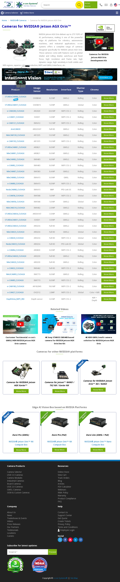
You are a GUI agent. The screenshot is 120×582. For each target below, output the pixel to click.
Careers (10, 536)
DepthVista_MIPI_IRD (15, 299)
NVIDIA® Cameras (18, 20)
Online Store (27, 13)
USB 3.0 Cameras (15, 475)
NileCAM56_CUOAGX (15, 202)
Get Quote (62, 518)
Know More (109, 98)
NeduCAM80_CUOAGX (15, 189)
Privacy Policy (64, 524)
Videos (10, 521)
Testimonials (12, 530)
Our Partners (13, 527)
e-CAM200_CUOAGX (15, 111)
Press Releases (13, 524)
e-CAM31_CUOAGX (15, 117)
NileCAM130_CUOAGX (15, 135)
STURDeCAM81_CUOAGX (15, 147)
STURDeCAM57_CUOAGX (15, 105)
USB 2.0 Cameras (15, 487)
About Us (11, 512)
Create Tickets (64, 521)
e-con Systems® (60, 578)
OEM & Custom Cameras (18, 492)
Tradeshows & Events (17, 518)
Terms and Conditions (68, 527)
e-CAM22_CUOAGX (15, 268)
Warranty (62, 495)
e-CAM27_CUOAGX (15, 292)
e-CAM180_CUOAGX (15, 286)
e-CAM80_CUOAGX (15, 183)
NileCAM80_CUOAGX (15, 177)
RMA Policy (63, 492)
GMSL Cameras (14, 489)
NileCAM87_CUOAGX (15, 171)
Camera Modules (14, 478)
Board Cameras (14, 484)
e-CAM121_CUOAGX (15, 123)
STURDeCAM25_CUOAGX (15, 226)
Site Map (74, 578)
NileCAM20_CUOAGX (15, 262)
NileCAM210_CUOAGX (15, 208)
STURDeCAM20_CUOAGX (15, 256)
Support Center (65, 515)
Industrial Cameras (15, 481)
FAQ (60, 501)
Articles (61, 484)
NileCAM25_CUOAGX (15, 232)
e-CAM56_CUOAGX (15, 196)
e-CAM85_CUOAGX (15, 280)
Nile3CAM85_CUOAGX (15, 274)
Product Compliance (67, 498)
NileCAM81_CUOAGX (15, 153)
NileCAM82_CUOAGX (15, 159)
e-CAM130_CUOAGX (15, 141)
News (9, 515)
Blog (60, 481)
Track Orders (63, 478)
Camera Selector (9, 13)
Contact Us (63, 512)
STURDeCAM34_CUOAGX (15, 214)
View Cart (62, 475)
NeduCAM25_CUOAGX (15, 244)
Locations (11, 533)
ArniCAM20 (15, 129)
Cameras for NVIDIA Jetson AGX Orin (45, 20)
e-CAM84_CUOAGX (15, 250)
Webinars (62, 489)
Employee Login (66, 530)
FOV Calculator (64, 487)
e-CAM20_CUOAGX (15, 238)
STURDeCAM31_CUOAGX (15, 220)
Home (4, 20)
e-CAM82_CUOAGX (15, 165)
